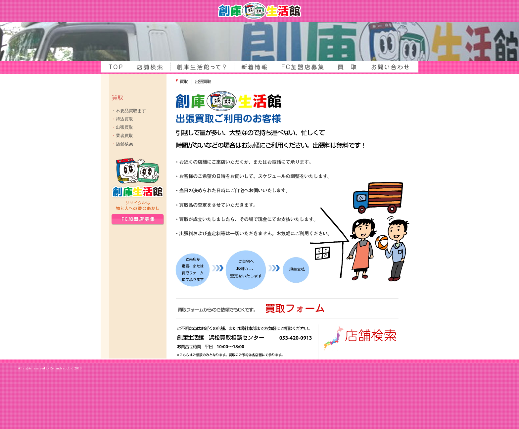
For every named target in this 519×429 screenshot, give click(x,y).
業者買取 (122, 135)
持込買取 (122, 119)
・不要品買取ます (129, 110)
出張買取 (122, 127)
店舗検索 (122, 143)
